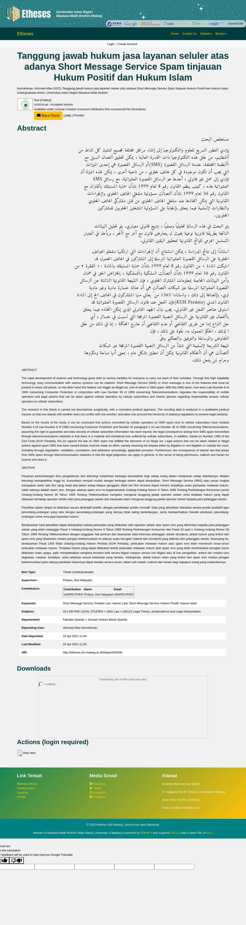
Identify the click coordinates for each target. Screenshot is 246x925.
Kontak (21, 796)
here (209, 832)
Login (110, 44)
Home (174, 33)
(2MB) (53, 115)
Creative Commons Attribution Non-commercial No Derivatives (105, 109)
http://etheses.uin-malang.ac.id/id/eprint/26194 (92, 652)
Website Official (27, 784)
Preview (79, 115)
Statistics (206, 33)
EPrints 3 (146, 832)
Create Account (127, 44)
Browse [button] (220, 33)
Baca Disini (48, 115)
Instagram (97, 792)
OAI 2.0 (175, 832)
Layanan (22, 792)
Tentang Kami (26, 788)
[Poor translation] (16, 860)
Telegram (97, 796)
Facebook (97, 784)
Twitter (95, 788)
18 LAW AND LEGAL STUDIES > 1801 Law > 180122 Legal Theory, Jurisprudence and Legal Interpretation (132, 611)
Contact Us (189, 33)
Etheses (25, 33)
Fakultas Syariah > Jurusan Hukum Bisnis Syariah (95, 619)
